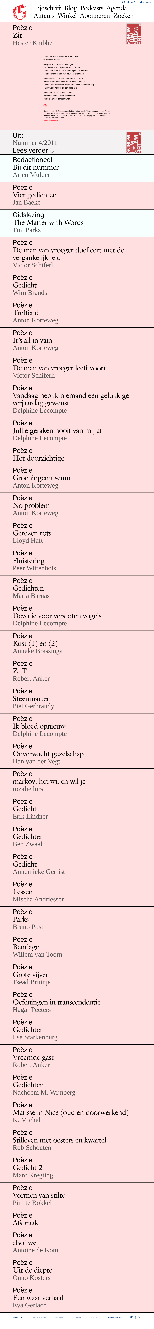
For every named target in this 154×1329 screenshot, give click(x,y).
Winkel (67, 15)
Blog (70, 8)
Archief (58, 1317)
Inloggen (145, 2)
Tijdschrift (47, 8)
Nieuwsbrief (115, 1317)
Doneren (76, 1317)
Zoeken (123, 15)
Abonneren (95, 15)
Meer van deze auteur (51, 120)
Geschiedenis (38, 1317)
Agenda (116, 8)
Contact (94, 1317)
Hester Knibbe (32, 42)
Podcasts (91, 8)
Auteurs (44, 15)
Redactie (17, 1317)
